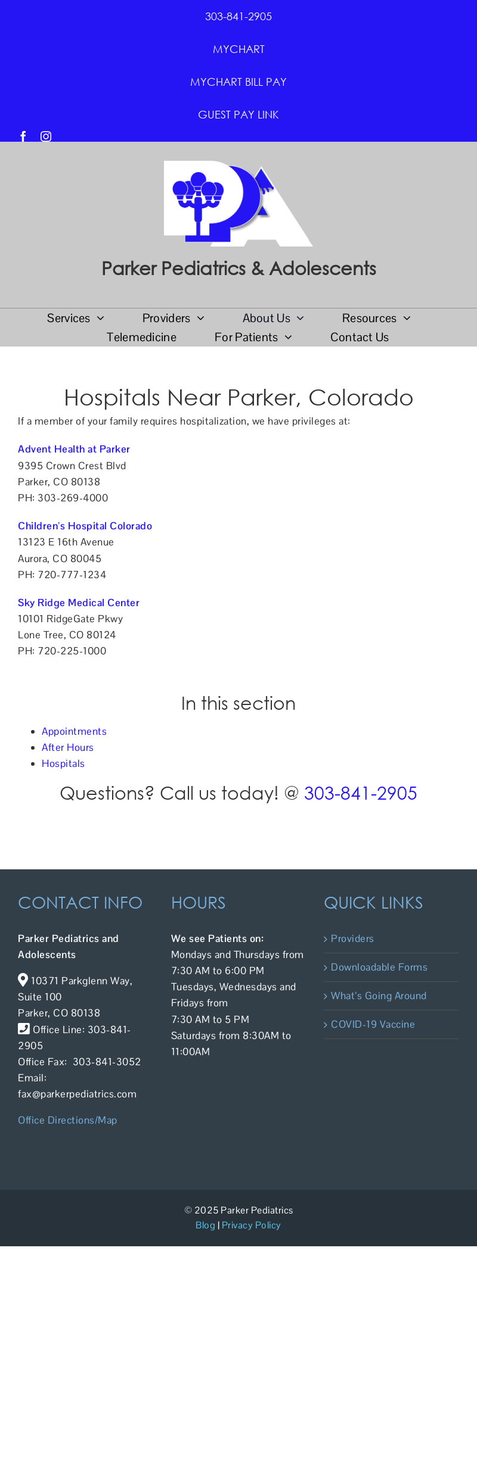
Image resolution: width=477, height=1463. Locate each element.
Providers (352, 938)
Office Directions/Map (67, 1120)
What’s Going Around (379, 995)
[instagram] (46, 136)
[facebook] (23, 136)
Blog (205, 1225)
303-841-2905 (360, 792)
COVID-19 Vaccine (373, 1024)
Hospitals (63, 763)
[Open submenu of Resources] (404, 317)
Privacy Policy (251, 1225)
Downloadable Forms (379, 967)
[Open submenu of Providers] (198, 317)
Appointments (74, 731)
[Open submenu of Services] (97, 317)
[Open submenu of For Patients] (285, 337)
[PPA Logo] (238, 165)
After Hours (68, 747)
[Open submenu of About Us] (297, 317)
